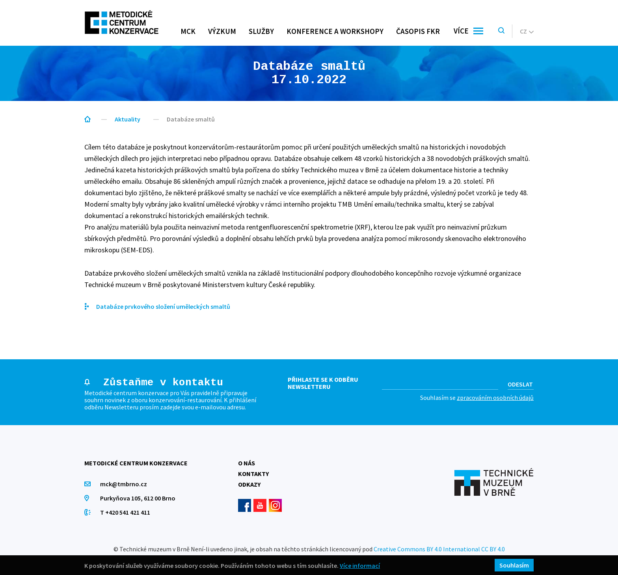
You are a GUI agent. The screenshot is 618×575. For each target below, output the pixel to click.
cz (527, 31)
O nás (246, 463)
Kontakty (253, 474)
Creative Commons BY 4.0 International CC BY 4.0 (439, 549)
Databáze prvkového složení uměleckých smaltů (163, 306)
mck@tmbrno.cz (123, 484)
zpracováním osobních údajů (495, 397)
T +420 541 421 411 (125, 512)
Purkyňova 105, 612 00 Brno (137, 498)
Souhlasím (514, 565)
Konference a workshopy (335, 31)
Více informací (360, 565)
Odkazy (249, 484)
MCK (188, 31)
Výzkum (222, 31)
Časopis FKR (418, 31)
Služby (261, 31)
